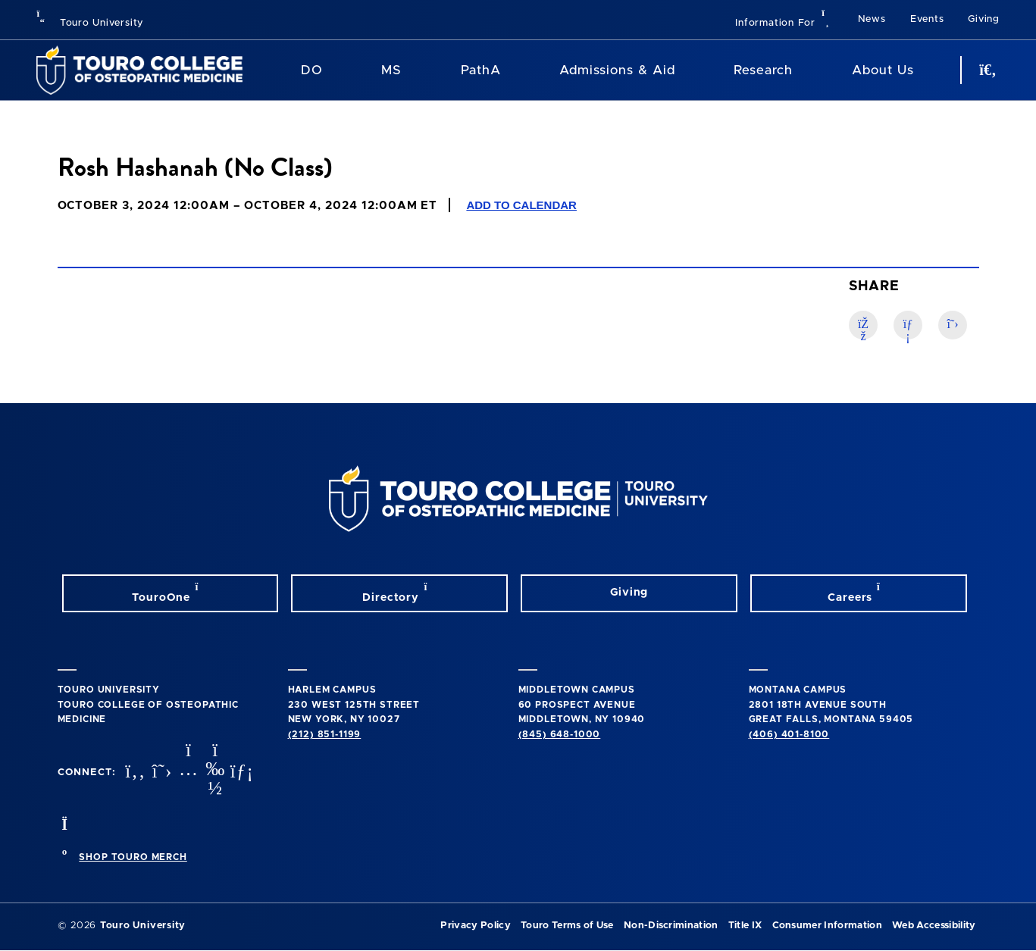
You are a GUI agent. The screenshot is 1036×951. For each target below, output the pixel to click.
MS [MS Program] (391, 70)
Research (763, 70)
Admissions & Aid (617, 70)
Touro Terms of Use (567, 926)
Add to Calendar (521, 205)
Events (927, 19)
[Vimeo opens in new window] (214, 772)
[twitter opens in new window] (160, 772)
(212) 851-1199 (325, 734)
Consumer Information (827, 926)
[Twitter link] (952, 325)
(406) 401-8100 (789, 734)
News (872, 19)
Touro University (89, 23)
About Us (883, 70)
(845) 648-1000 (559, 734)
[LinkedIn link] (908, 325)
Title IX (745, 926)
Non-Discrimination (671, 926)
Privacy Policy (475, 926)
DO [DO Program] (312, 70)
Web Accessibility (933, 926)
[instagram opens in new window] (186, 772)
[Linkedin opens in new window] (240, 772)
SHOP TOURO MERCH (132, 857)
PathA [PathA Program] (481, 70)
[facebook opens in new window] (133, 772)
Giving (984, 19)
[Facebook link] (863, 325)
